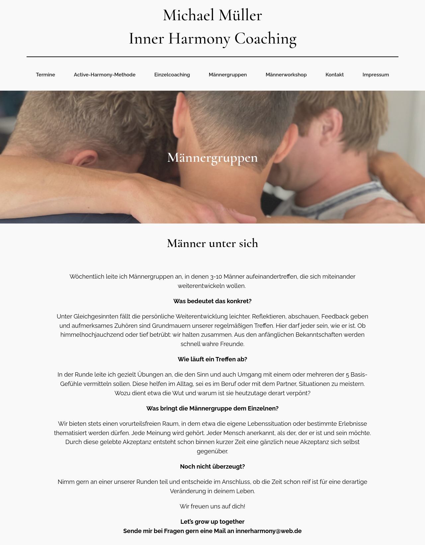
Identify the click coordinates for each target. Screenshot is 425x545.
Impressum (376, 75)
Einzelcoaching (172, 75)
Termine (45, 75)
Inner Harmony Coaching (212, 38)
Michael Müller (212, 15)
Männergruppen (228, 75)
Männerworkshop (286, 75)
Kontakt (334, 75)
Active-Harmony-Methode (105, 75)
